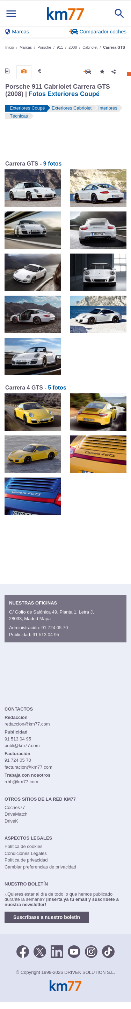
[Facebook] (22, 951)
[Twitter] (40, 951)
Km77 (65, 13)
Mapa (45, 618)
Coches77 (15, 807)
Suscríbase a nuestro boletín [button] (46, 917)
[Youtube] (74, 951)
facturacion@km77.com (28, 767)
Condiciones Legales (26, 853)
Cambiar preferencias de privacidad (40, 867)
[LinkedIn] (57, 951)
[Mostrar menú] (11, 13)
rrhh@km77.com (21, 781)
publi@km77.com (22, 745)
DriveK (11, 821)
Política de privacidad (26, 860)
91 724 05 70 (54, 627)
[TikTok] (108, 951)
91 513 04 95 (45, 634)
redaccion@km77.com (27, 724)
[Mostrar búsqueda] (119, 13)
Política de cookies (23, 846)
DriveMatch (16, 814)
